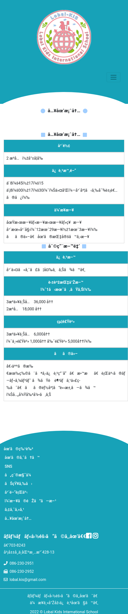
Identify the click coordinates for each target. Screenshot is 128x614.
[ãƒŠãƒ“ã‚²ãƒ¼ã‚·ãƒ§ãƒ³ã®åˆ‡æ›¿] (113, 77)
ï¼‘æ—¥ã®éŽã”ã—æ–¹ (30, 501)
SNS (8, 466)
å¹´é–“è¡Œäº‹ (16, 492)
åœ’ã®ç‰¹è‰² (18, 449)
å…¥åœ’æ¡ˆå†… (18, 518)
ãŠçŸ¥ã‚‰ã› (18, 483)
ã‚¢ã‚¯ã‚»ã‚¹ (14, 509)
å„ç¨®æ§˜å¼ (19, 475)
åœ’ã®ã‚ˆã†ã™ (22, 457)
